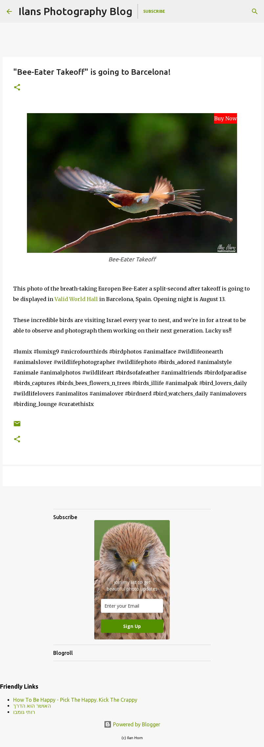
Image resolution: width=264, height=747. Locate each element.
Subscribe (154, 11)
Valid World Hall (76, 299)
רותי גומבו (24, 712)
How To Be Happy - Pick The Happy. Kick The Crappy (75, 700)
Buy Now (225, 118)
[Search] (255, 11)
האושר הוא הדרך (32, 706)
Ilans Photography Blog (75, 11)
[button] (17, 87)
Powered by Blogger (132, 724)
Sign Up (132, 626)
